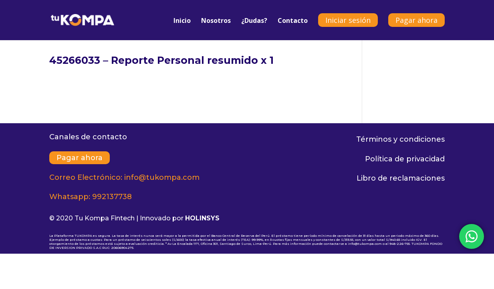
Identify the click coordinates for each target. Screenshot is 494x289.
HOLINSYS (202, 218)
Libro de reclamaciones (401, 178)
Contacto (293, 21)
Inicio (182, 21)
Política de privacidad (405, 159)
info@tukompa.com (162, 177)
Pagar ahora (416, 20)
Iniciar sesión (348, 20)
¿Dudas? (254, 21)
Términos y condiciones (400, 139)
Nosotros (216, 21)
